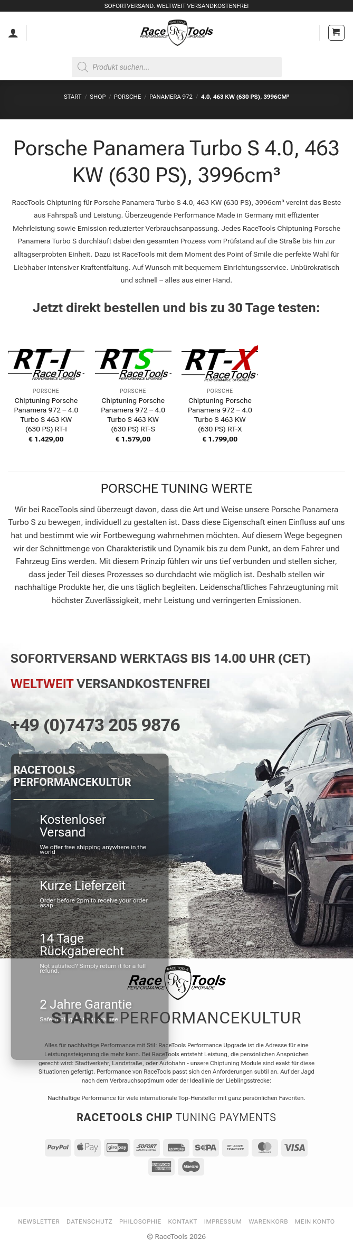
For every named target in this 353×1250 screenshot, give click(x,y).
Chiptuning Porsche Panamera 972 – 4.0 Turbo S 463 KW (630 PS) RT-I (46, 414)
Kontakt (182, 1221)
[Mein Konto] (13, 32)
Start (72, 96)
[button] (336, 33)
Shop (98, 96)
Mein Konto (315, 1221)
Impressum (223, 1221)
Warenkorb (268, 1221)
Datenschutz (89, 1221)
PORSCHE (127, 96)
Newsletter (39, 1221)
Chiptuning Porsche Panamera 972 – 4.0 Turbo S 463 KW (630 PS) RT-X (220, 414)
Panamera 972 (171, 96)
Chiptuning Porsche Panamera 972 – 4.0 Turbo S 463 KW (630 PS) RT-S (133, 414)
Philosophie (140, 1221)
